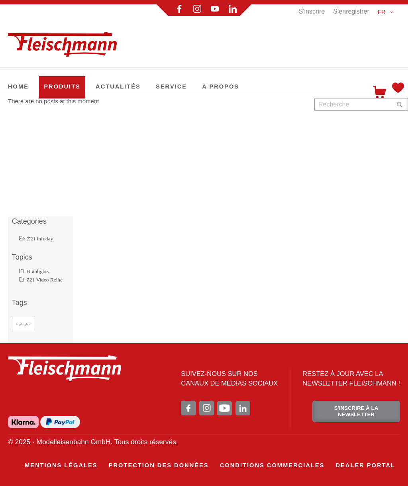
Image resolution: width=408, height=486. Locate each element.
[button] (387, 12)
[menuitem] (18, 87)
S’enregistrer (351, 11)
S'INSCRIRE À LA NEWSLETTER (356, 411)
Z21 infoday (36, 239)
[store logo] (66, 41)
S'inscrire (312, 11)
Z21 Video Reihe (41, 280)
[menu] (210, 465)
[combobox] (361, 104)
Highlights (34, 271)
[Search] (399, 104)
